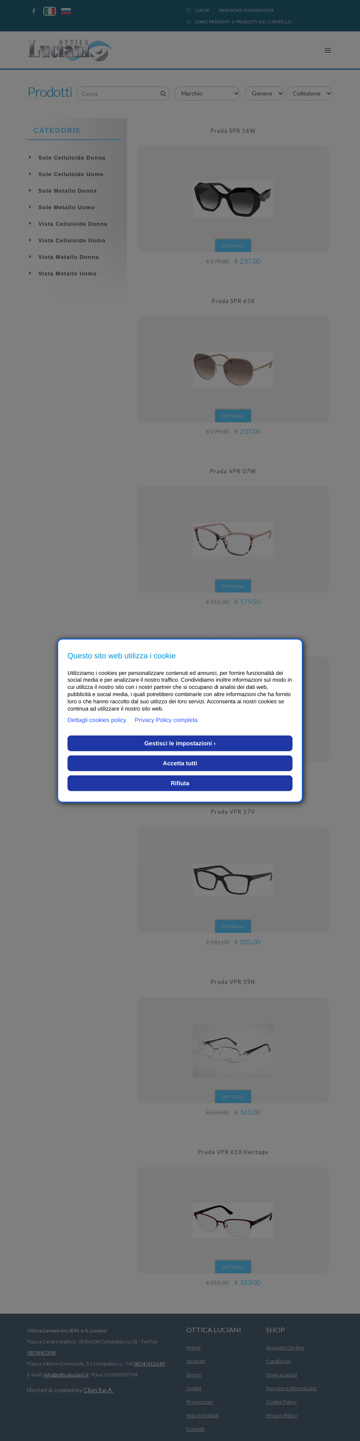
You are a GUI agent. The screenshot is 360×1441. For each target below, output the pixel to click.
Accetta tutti (180, 763)
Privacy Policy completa (166, 719)
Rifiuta (180, 783)
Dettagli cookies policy (97, 719)
